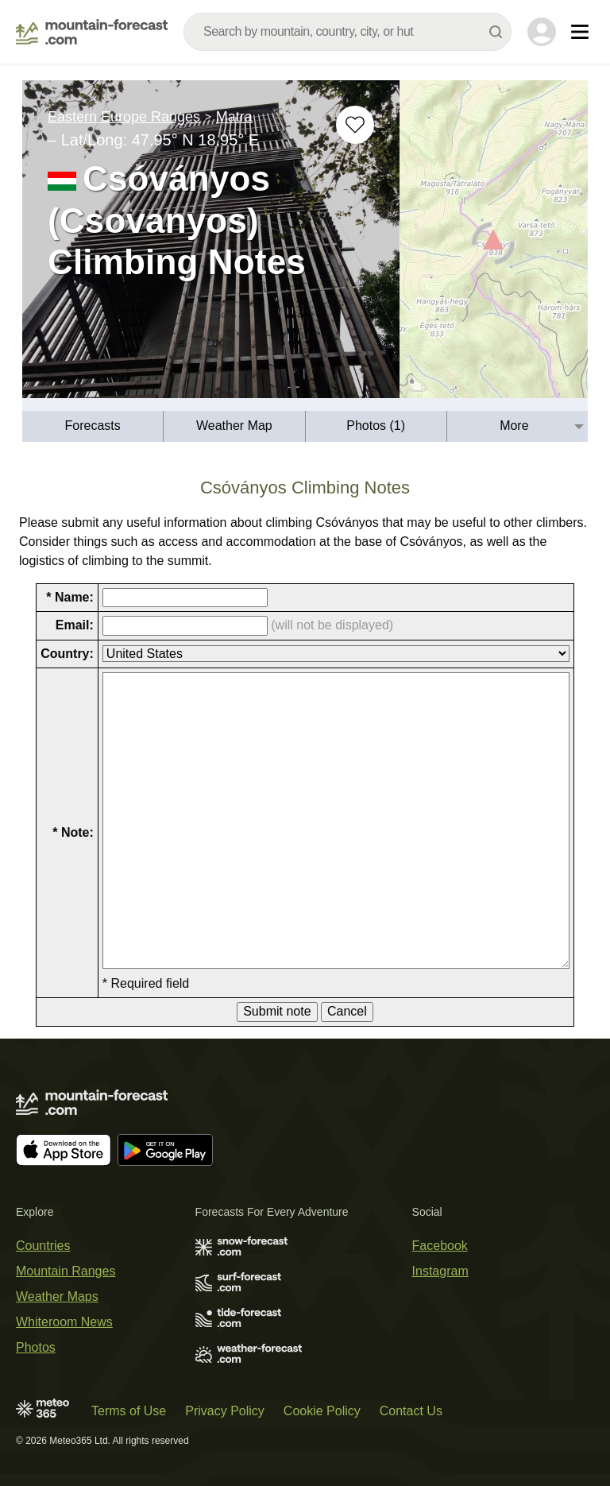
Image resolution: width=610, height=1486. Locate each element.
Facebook (440, 1245)
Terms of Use (128, 1411)
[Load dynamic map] (494, 246)
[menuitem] (93, 426)
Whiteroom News (64, 1322)
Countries (43, 1245)
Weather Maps (57, 1296)
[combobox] (347, 32)
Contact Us (411, 1411)
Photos (36, 1347)
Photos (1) (375, 425)
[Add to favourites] (355, 125)
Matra (234, 117)
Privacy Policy (224, 1411)
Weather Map (234, 425)
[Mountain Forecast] (92, 32)
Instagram (440, 1271)
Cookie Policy (322, 1411)
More (514, 425)
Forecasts (93, 425)
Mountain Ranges (65, 1271)
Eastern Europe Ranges (124, 117)
